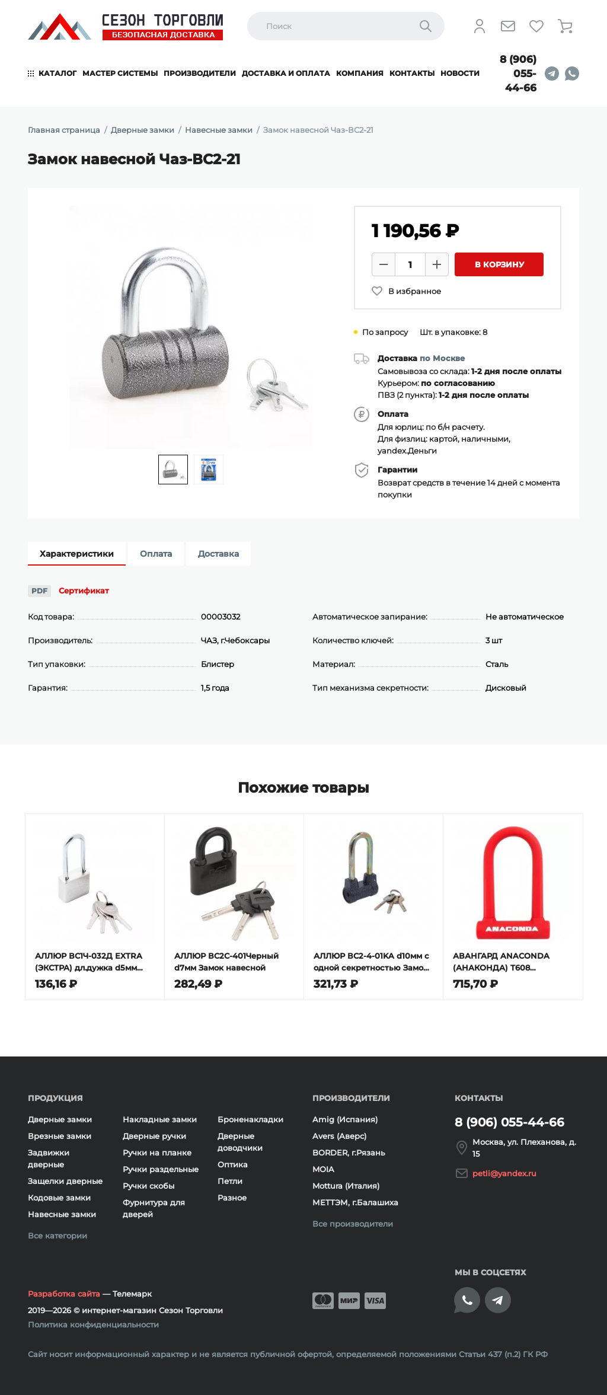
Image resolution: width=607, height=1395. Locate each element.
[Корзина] (565, 26)
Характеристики (77, 553)
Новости (460, 73)
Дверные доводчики (240, 1141)
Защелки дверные (65, 1180)
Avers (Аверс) (339, 1135)
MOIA (323, 1168)
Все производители (352, 1223)
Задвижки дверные (48, 1158)
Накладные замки (160, 1118)
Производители (200, 73)
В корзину (499, 264)
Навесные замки (62, 1213)
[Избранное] (536, 26)
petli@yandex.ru (504, 1172)
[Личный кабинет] (479, 26)
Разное (232, 1197)
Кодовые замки (59, 1197)
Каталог (57, 73)
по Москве (442, 358)
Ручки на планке (157, 1152)
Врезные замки (59, 1135)
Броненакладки (250, 1118)
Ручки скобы (148, 1185)
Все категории (57, 1235)
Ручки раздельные (161, 1168)
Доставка (218, 553)
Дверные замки (60, 1118)
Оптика (233, 1164)
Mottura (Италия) (345, 1185)
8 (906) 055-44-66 (518, 73)
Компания (360, 73)
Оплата (156, 553)
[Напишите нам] (508, 26)
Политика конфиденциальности (93, 1324)
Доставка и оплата (286, 73)
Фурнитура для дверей (154, 1207)
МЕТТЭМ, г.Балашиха (355, 1201)
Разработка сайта (64, 1293)
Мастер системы (120, 73)
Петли (230, 1180)
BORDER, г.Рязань (348, 1152)
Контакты (412, 73)
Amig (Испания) (345, 1118)
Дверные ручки (154, 1135)
